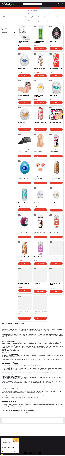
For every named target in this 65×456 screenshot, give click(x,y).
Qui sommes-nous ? (20, 439)
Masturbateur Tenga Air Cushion (55, 284)
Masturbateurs (26, 21)
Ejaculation (4, 29)
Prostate (3, 33)
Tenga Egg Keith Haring (54, 256)
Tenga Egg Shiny (21, 122)
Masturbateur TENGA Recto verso (23, 312)
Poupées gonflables (18, 21)
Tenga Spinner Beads (54, 175)
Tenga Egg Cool (21, 175)
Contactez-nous (19, 440)
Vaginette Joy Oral (53, 229)
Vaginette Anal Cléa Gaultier (40, 229)
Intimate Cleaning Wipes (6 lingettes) (23, 42)
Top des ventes (4, 35)
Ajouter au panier (24, 48)
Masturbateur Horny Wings (23, 149)
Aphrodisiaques (5, 28)
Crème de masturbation (33, 21)
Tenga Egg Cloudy (37, 202)
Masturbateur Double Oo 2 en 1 (40, 311)
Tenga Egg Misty (21, 68)
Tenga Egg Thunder (38, 283)
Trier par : (54, 24)
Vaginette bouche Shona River (24, 256)
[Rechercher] (32, 4)
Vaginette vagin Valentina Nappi (55, 149)
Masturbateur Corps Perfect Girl (39, 149)
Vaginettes (12, 21)
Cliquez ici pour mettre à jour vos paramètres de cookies (32, 455)
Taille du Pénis (4, 31)
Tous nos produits (6, 27)
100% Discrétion (35, 440)
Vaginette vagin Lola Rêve (39, 68)
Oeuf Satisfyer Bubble (22, 229)
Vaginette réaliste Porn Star (24, 95)
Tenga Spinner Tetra (22, 202)
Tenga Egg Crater (53, 202)
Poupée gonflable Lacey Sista (24, 283)
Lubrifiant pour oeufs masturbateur (38, 96)
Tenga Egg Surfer (53, 95)
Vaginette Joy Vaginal (38, 256)
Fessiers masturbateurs (42, 21)
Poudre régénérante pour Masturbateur (39, 42)
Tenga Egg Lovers (53, 41)
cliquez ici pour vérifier (40, 435)
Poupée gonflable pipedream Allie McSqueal (40, 176)
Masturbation (4, 32)
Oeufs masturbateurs (51, 21)
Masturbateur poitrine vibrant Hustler (56, 123)
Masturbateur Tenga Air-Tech (56, 68)
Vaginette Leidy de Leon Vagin (40, 122)
